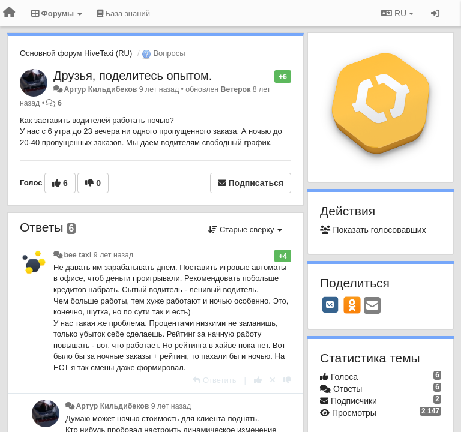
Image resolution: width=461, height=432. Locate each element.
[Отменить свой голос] (273, 380)
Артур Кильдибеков (100, 89)
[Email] (372, 306)
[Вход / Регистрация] (435, 13)
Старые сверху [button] (245, 229)
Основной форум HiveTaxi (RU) (76, 53)
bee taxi (77, 255)
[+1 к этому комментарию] (258, 380)
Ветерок (236, 89)
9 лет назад (113, 255)
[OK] (352, 305)
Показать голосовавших (373, 230)
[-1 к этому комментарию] (287, 380)
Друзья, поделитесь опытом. (132, 75)
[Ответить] (214, 380)
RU (397, 13)
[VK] (330, 305)
